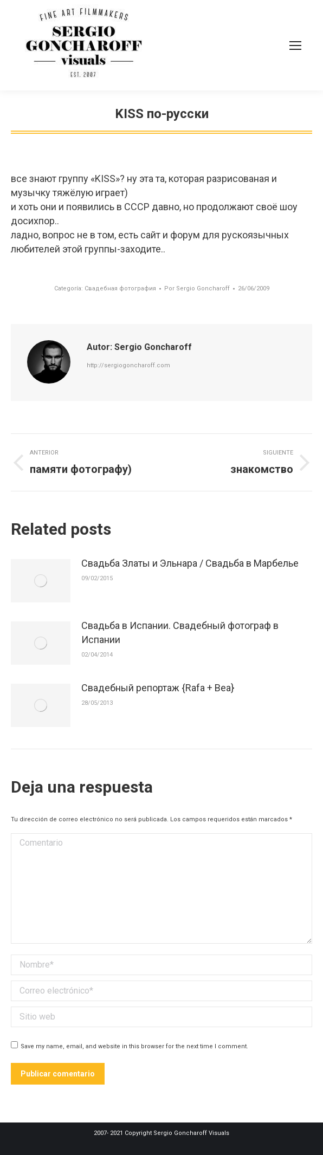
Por (197, 288)
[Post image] (40, 580)
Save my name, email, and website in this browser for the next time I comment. (134, 1046)
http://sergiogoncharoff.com (128, 365)
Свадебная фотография (120, 288)
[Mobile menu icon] (295, 45)
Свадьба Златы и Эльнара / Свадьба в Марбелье (190, 563)
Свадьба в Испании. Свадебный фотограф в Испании (180, 632)
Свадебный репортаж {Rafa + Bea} (157, 687)
